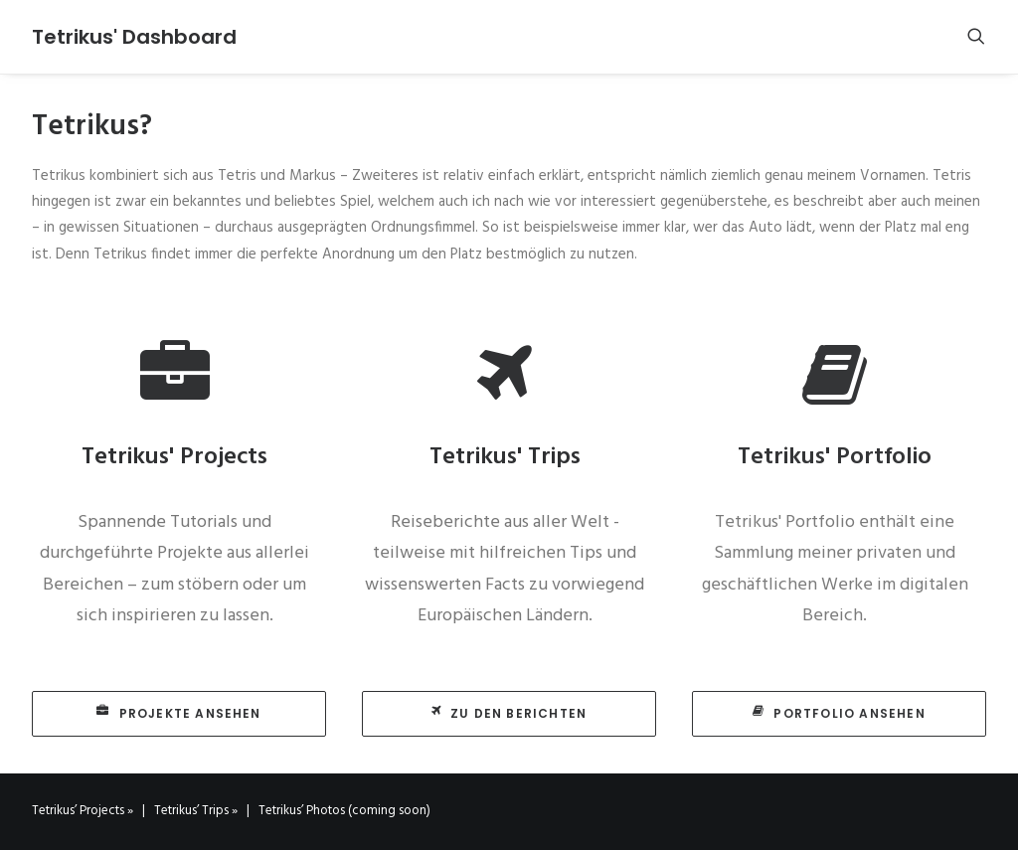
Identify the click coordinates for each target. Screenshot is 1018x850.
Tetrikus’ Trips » (196, 810)
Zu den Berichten (509, 713)
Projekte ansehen (178, 713)
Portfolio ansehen (839, 713)
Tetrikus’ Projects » (82, 810)
